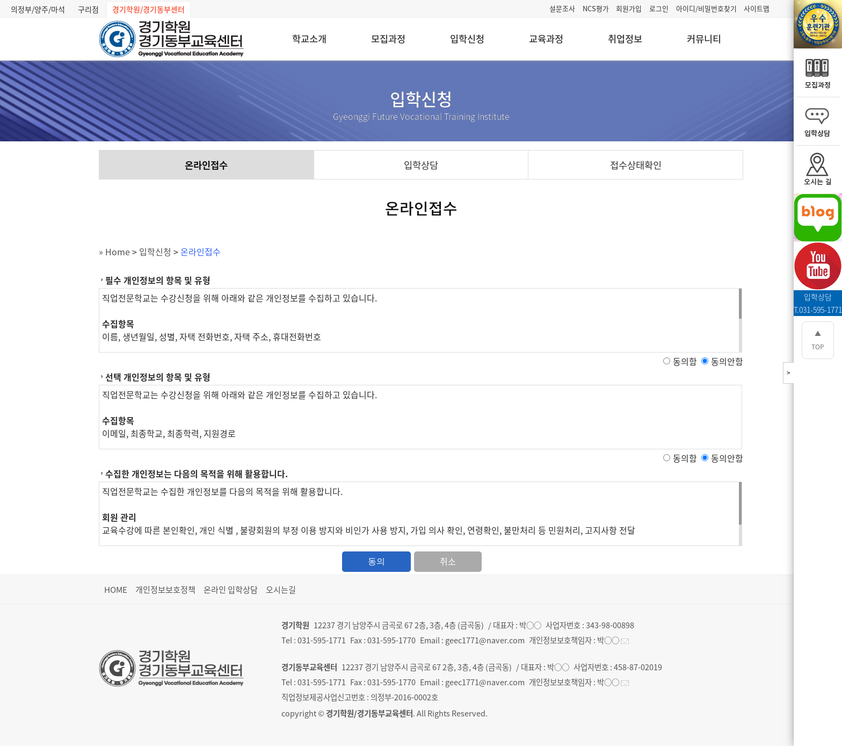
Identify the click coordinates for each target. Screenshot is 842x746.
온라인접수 (206, 165)
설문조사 (562, 8)
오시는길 (281, 589)
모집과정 (388, 39)
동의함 (685, 361)
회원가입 (629, 8)
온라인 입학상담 (231, 589)
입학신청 (467, 39)
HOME (115, 589)
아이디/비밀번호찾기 (706, 8)
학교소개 (309, 39)
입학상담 (421, 165)
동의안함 (727, 361)
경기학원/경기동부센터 (148, 9)
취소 (448, 561)
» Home (114, 251)
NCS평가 (596, 8)
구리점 (88, 9)
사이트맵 (757, 8)
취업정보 (625, 39)
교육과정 (546, 39)
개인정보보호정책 (165, 589)
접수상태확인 (636, 165)
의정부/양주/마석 (38, 9)
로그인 (659, 8)
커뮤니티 (704, 39)
